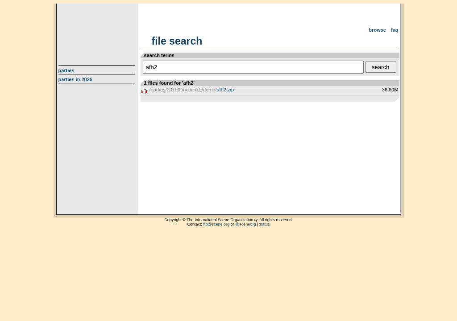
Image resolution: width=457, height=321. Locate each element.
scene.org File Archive (98, 31)
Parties (66, 70)
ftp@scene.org (216, 224)
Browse (377, 30)
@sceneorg (245, 224)
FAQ (395, 30)
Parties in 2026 (75, 79)
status (264, 224)
